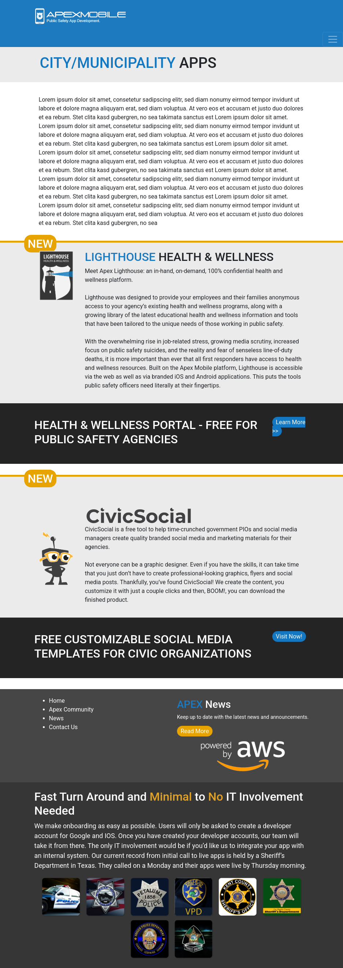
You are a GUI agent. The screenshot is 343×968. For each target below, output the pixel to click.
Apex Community (71, 709)
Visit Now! (289, 636)
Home (57, 700)
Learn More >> (289, 426)
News (56, 718)
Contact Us (63, 727)
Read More (195, 731)
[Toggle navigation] (332, 39)
